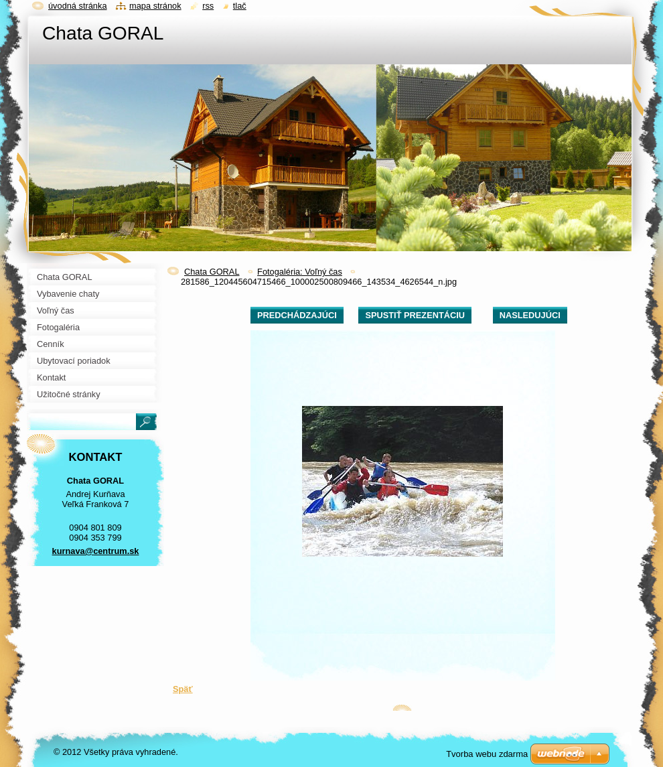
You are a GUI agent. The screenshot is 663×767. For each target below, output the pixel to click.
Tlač (239, 6)
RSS (208, 6)
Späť (183, 689)
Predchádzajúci (297, 315)
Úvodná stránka (77, 6)
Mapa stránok (155, 6)
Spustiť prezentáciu (415, 315)
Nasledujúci (530, 315)
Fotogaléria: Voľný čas (299, 272)
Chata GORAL (212, 272)
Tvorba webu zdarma (487, 754)
